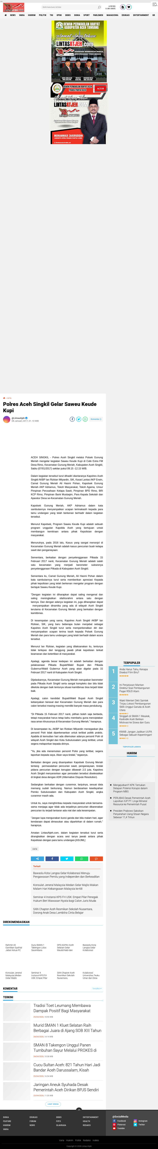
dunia (77, 15)
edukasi (126, 15)
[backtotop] (79, 1110)
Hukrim (69, 1140)
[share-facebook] (72, 419)
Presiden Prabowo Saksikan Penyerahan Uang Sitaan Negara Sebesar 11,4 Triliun (131, 814)
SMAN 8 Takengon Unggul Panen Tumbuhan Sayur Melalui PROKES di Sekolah (65, 1050)
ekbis (68, 15)
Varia (61, 1140)
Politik (78, 1140)
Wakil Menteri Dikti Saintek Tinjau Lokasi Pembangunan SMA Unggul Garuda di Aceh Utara (135, 705)
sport (86, 15)
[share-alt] (37, 858)
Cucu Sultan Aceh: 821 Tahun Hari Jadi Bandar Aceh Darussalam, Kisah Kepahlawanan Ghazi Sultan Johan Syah (66, 1073)
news (13, 15)
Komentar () (96, 419)
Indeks (96, 1140)
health (86, 1121)
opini (59, 15)
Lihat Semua (53, 1104)
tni (51, 15)
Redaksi (87, 1140)
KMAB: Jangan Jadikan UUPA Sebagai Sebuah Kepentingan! (135, 733)
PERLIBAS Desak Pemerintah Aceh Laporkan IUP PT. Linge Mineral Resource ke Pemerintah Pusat (131, 801)
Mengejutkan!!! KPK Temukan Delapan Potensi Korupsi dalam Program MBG (130, 788)
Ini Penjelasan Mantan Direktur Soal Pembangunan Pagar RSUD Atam (134, 688)
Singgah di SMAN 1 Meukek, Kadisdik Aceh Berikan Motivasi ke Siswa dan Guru (134, 719)
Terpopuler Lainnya (132, 747)
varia (22, 15)
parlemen (98, 15)
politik (42, 15)
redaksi (87, 1125)
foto (58, 1121)
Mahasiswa (112, 15)
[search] (71, 7)
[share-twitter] (78, 419)
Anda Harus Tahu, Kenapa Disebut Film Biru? (133, 671)
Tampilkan (96, 989)
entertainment (141, 15)
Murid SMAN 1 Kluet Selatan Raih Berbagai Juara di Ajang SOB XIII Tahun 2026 (67, 1030)
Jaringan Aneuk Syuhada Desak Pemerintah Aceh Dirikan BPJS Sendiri (66, 1087)
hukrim (31, 15)
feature (7, 1121)
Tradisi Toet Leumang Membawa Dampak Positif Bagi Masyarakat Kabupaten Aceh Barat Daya (62, 1010)
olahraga (61, 1125)
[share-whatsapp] (85, 419)
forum (33, 1121)
